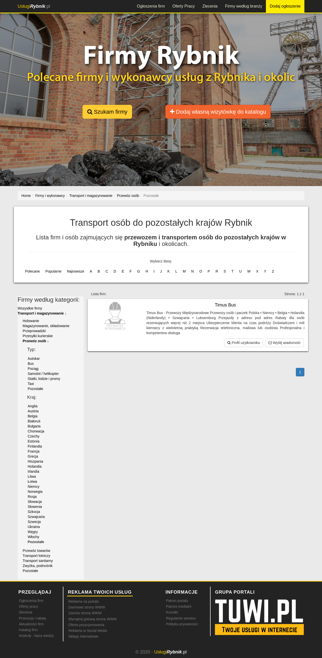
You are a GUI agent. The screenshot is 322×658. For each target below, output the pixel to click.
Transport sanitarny (38, 561)
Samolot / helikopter (43, 374)
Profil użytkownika (243, 343)
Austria (33, 411)
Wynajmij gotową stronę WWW (92, 619)
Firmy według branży (243, 6)
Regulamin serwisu (181, 618)
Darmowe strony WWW (86, 607)
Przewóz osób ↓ (36, 341)
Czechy (33, 436)
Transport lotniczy (36, 556)
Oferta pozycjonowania (86, 625)
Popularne (53, 271)
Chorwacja (36, 431)
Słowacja (35, 502)
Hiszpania (35, 461)
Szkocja (34, 512)
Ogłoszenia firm (151, 6)
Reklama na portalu (83, 601)
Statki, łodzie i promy (44, 379)
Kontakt (172, 612)
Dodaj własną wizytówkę (218, 112)
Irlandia (33, 471)
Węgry (33, 532)
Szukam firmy (107, 112)
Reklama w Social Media (87, 631)
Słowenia (35, 507)
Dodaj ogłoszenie (285, 6)
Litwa (32, 476)
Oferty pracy (28, 606)
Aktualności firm (31, 624)
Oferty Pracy (183, 6)
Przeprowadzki (34, 331)
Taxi (31, 384)
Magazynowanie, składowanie (46, 326)
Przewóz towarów (36, 551)
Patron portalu (177, 601)
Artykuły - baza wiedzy (36, 636)
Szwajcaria (36, 517)
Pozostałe (35, 389)
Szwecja (34, 522)
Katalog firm (28, 630)
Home (26, 196)
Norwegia (35, 492)
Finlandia (35, 446)
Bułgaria (34, 426)
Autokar (34, 359)
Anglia (32, 406)
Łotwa (32, 481)
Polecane (32, 271)
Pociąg (33, 369)
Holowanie (31, 321)
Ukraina (34, 527)
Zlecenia (209, 6)
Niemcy (33, 487)
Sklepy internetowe (83, 636)
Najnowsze (75, 271)
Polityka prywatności (182, 624)
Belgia (32, 416)
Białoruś (34, 421)
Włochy (33, 537)
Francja (33, 451)
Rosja (32, 497)
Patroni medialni (178, 606)
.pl (34, 6)
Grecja (33, 456)
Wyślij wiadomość (284, 343)
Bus (31, 364)
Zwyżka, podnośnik (38, 566)
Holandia (35, 466)
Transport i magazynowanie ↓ (42, 313)
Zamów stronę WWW (85, 613)
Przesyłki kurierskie (38, 336)
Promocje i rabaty (32, 618)
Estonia (33, 441)
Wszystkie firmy (30, 308)
